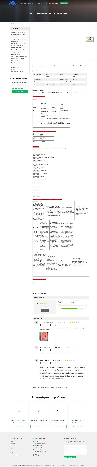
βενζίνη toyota (50, 387)
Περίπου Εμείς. (27, 3)
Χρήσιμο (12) (54, 350)
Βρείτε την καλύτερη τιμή (67, 59)
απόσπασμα (64, 3)
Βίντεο (44, 3)
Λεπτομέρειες (41, 65)
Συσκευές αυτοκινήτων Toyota (61, 387)
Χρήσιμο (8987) (55, 325)
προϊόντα (34, 3)
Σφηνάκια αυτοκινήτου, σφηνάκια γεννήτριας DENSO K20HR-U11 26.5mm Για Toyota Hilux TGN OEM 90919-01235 (19, 421)
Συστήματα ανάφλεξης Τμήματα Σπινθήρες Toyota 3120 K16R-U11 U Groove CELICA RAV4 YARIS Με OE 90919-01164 (77, 421)
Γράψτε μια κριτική (45, 310)
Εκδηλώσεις (39, 3)
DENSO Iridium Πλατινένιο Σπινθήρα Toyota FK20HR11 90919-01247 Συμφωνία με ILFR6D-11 (38, 421)
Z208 (41, 135)
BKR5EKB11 (42, 141)
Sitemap (23, 465)
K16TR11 (41, 138)
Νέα (11, 450)
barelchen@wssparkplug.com (20, 82)
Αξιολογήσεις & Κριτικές (79, 65)
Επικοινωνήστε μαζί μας (52, 3)
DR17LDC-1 (42, 137)
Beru (33, 134)
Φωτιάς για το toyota (41, 387)
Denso (34, 138)
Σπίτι (22, 3)
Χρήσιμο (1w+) (55, 363)
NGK (33, 139)
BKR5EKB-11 (42, 139)
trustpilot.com (44, 325)
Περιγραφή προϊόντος (60, 65)
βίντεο (11, 448)
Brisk (34, 137)
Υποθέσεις (12, 452)
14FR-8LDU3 (42, 134)
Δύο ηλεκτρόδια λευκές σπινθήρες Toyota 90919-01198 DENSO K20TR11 (57, 421)
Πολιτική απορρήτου (17, 465)
